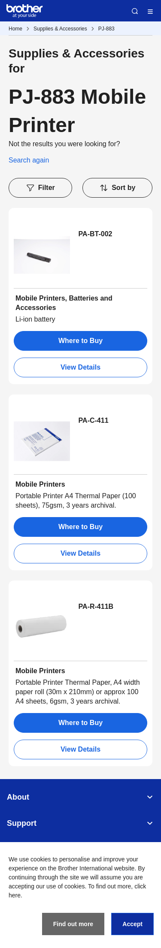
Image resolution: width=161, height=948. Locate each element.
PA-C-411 (94, 420)
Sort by (117, 188)
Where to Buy (80, 340)
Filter (40, 188)
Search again (29, 160)
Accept (132, 924)
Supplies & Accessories (60, 29)
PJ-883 (106, 29)
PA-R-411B (96, 606)
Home (15, 29)
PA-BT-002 (95, 234)
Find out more (73, 924)
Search (135, 11)
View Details (80, 367)
